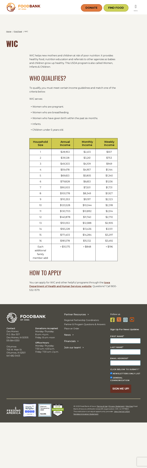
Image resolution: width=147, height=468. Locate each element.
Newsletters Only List (125, 419)
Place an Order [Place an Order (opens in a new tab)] (71, 374)
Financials (70, 386)
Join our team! (72, 393)
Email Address (118, 404)
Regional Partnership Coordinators (81, 365)
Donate (92, 7)
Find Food (116, 7)
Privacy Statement (116, 452)
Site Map (129, 452)
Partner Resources (75, 359)
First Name (116, 382)
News (67, 380)
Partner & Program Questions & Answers (84, 369)
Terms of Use (102, 452)
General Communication (119, 424)
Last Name (116, 393)
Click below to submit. (124, 415)
